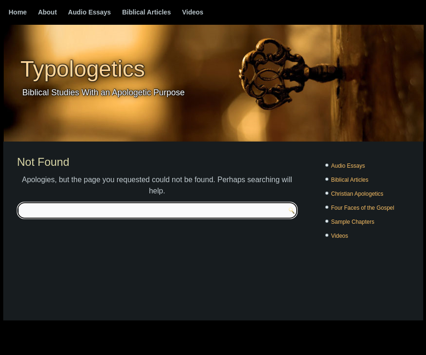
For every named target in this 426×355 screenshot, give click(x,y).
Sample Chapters (353, 222)
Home (18, 12)
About (47, 12)
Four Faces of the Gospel (362, 208)
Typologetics (83, 69)
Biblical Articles (146, 12)
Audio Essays (89, 12)
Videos (192, 12)
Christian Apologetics (357, 194)
